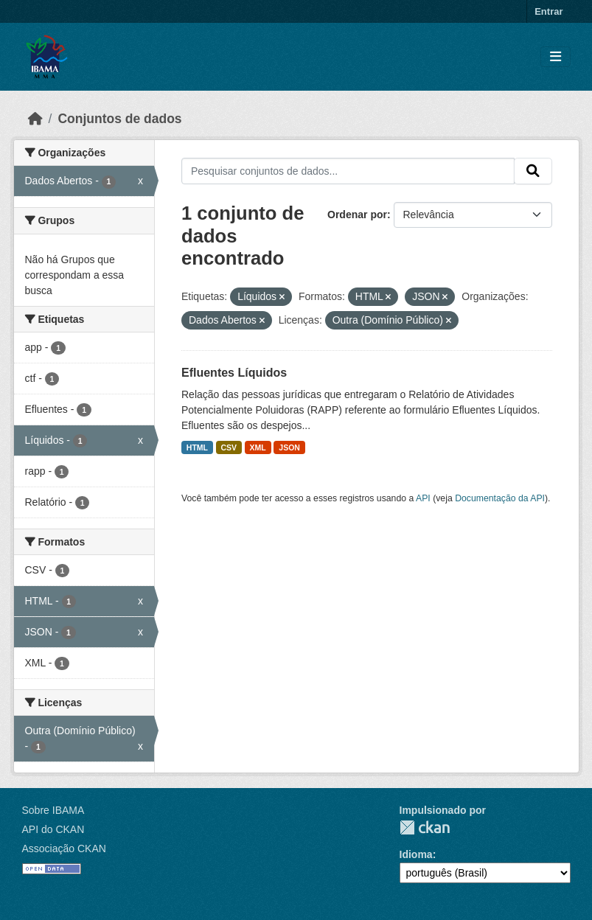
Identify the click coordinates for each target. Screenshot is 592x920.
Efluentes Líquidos (234, 372)
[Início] (35, 118)
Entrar (548, 11)
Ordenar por (357, 214)
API (423, 498)
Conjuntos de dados (119, 118)
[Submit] (533, 171)
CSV (229, 447)
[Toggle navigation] (555, 57)
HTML (197, 447)
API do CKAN (53, 829)
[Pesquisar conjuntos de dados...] (348, 171)
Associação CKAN (64, 848)
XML (258, 447)
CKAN (425, 827)
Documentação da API (500, 498)
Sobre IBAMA (53, 810)
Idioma (416, 854)
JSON (289, 447)
